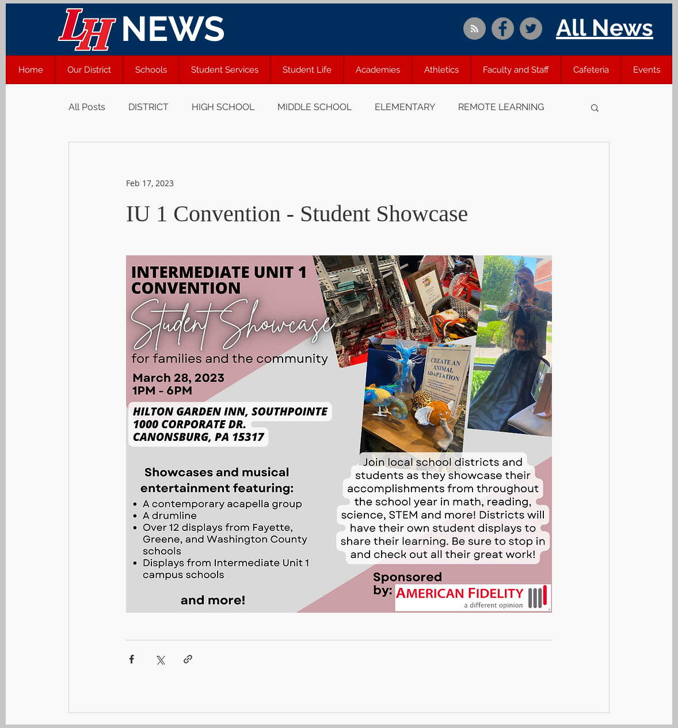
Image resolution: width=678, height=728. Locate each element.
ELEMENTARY (405, 106)
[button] (89, 69)
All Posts (86, 106)
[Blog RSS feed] (474, 29)
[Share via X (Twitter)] (159, 659)
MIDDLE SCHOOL (314, 106)
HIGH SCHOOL (223, 106)
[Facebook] (503, 28)
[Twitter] (531, 28)
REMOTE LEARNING (501, 106)
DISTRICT (148, 106)
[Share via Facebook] (131, 659)
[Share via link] (187, 659)
